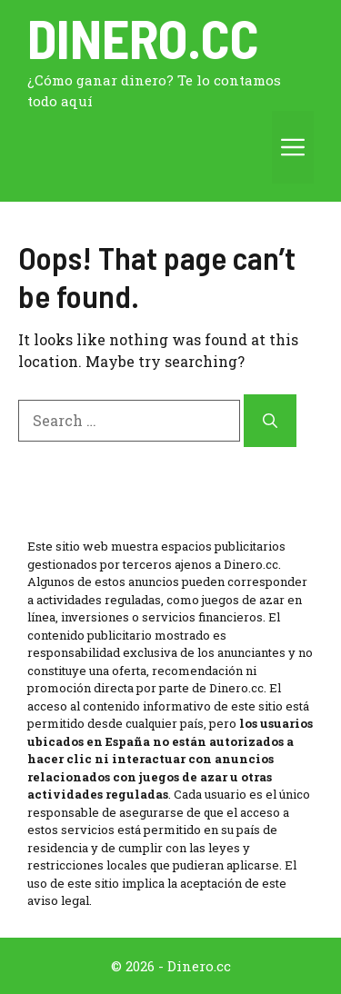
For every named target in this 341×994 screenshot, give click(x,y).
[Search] (270, 420)
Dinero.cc (143, 37)
